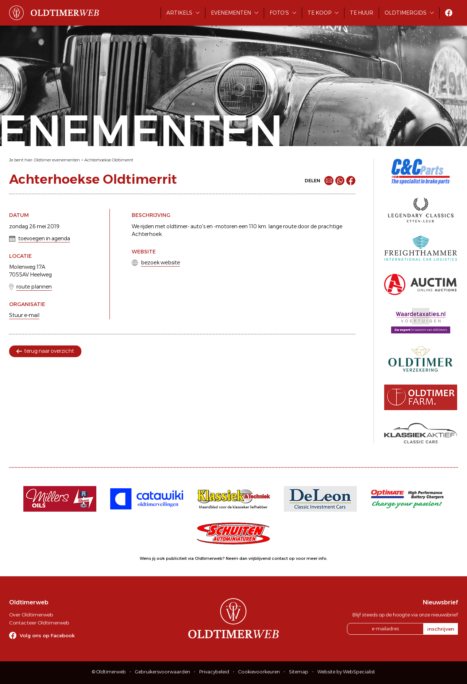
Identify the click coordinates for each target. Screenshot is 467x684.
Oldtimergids (406, 12)
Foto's (279, 12)
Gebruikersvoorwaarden (162, 672)
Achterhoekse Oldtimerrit (108, 160)
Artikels (179, 12)
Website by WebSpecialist (346, 672)
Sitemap (298, 672)
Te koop (319, 12)
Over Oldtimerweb (31, 615)
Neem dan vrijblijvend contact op (260, 558)
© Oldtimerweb (109, 672)
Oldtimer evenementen (57, 160)
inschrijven (440, 629)
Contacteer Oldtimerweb (39, 623)
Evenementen (231, 12)
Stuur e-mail (24, 315)
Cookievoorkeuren (259, 672)
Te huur (361, 12)
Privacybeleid (214, 672)
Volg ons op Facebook (47, 635)
